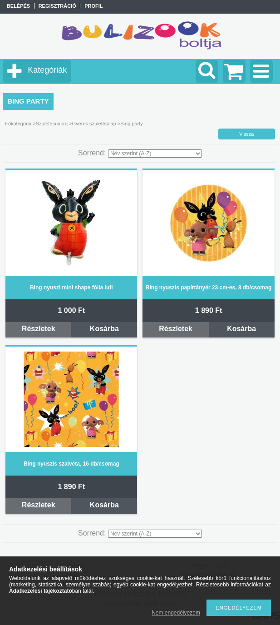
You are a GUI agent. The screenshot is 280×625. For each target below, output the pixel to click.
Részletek (38, 328)
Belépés (18, 6)
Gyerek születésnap (94, 123)
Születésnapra (52, 123)
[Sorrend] (155, 153)
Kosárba (104, 328)
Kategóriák (47, 69)
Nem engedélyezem (176, 613)
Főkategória (18, 123)
